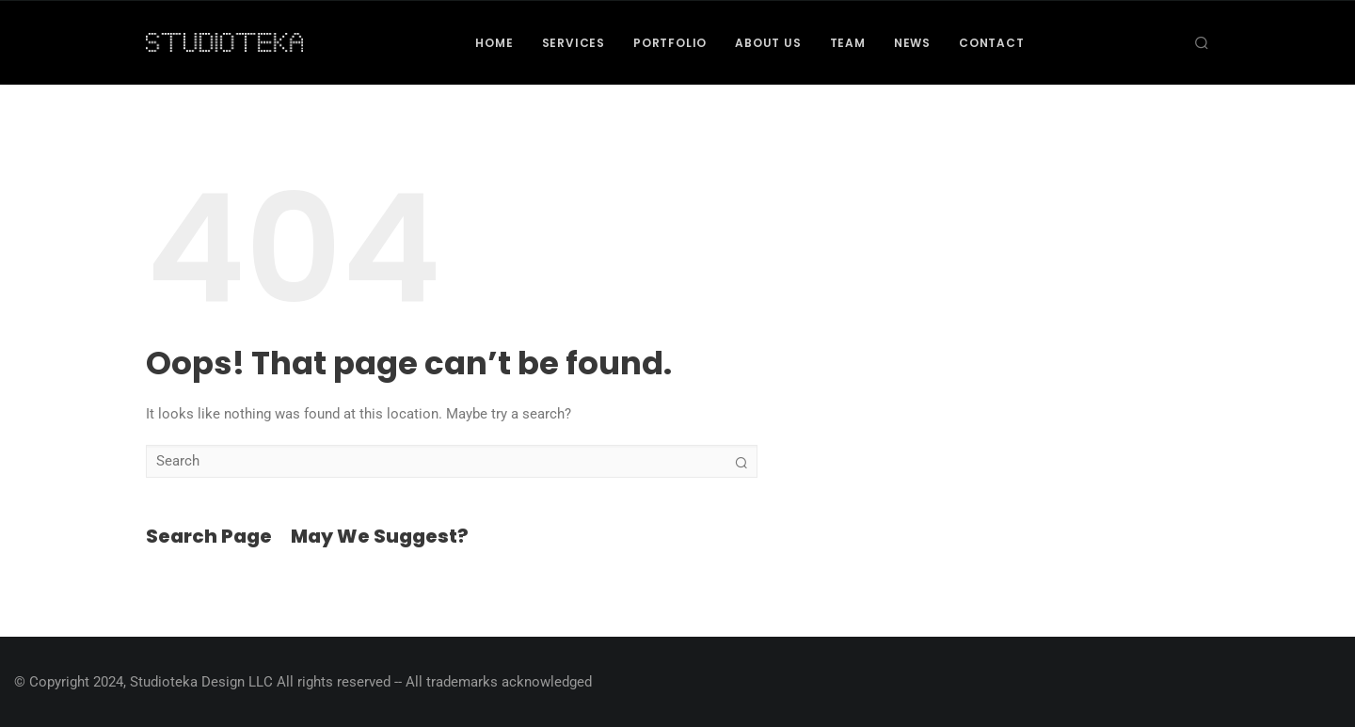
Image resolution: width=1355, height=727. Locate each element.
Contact (992, 43)
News (912, 43)
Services (573, 43)
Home (494, 43)
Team (848, 43)
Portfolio (670, 43)
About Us (768, 43)
